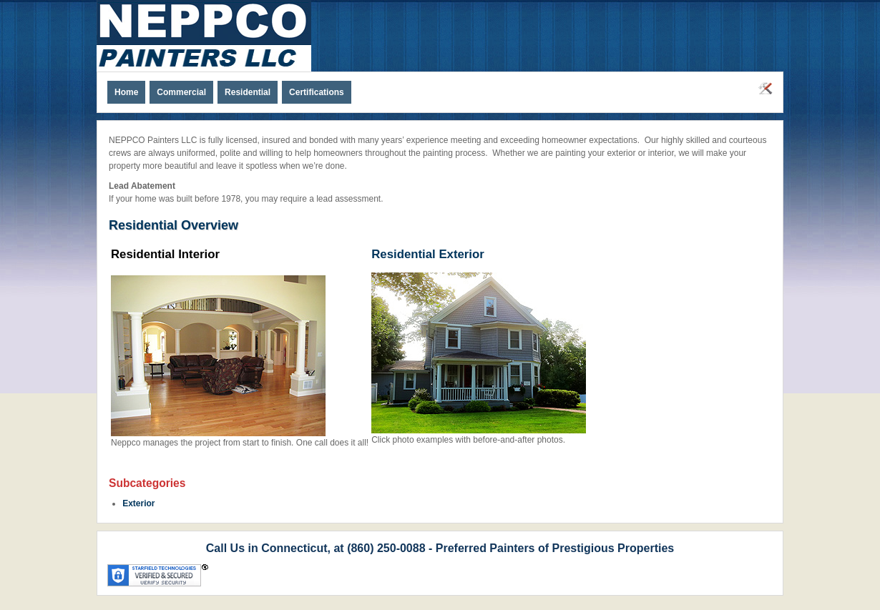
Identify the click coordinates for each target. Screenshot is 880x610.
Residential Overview (173, 225)
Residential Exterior (427, 254)
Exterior (138, 503)
